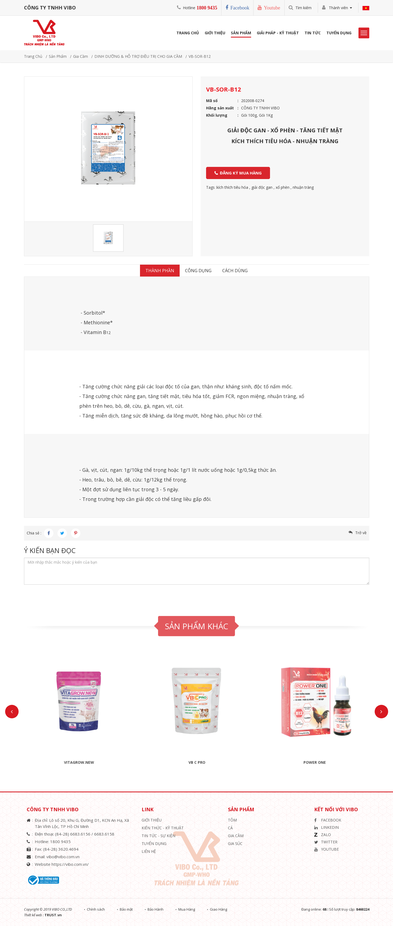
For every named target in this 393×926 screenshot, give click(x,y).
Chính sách (96, 909)
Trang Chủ (187, 32)
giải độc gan (261, 187)
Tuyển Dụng (338, 32)
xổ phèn (282, 187)
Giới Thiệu (215, 32)
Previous (12, 711)
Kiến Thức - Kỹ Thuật (163, 827)
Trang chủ (33, 56)
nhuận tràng (303, 187)
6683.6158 (104, 834)
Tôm (232, 820)
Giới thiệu (152, 820)
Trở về (361, 532)
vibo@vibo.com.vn (63, 856)
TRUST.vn (53, 914)
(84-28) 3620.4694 (60, 849)
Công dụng (198, 271)
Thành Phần (159, 271)
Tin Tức (313, 32)
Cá (230, 827)
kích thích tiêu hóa (232, 187)
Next (381, 711)
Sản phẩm (241, 32)
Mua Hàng (186, 909)
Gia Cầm (80, 56)
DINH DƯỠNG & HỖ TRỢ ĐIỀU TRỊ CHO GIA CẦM (138, 56)
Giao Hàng (218, 909)
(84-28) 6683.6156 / (74, 834)
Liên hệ (149, 851)
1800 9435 (207, 8)
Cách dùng (235, 271)
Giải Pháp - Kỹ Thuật (278, 32)
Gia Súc (235, 843)
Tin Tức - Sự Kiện (158, 835)
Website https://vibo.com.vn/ (62, 864)
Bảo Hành (155, 909)
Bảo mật (126, 909)
